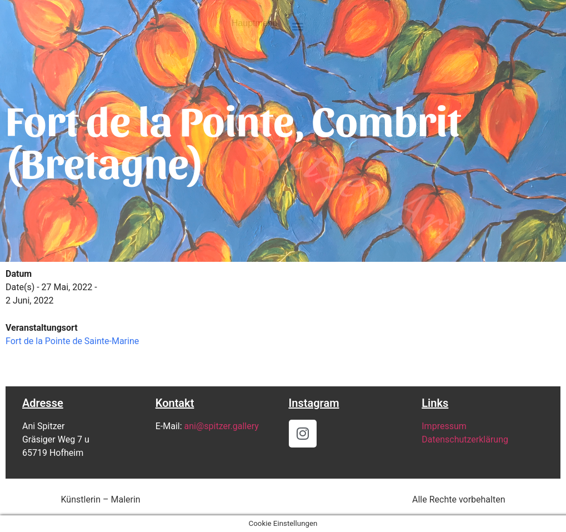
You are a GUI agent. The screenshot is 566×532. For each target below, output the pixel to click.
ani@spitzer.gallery (221, 426)
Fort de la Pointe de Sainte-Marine (72, 341)
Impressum (444, 426)
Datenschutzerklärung (465, 439)
